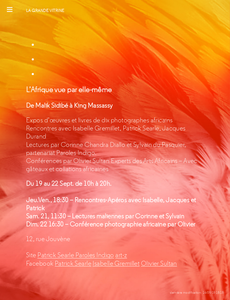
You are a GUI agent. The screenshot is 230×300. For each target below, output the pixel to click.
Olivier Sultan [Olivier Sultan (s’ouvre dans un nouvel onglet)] (159, 263)
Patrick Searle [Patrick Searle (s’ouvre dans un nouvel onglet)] (56, 255)
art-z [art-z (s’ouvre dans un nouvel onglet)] (121, 255)
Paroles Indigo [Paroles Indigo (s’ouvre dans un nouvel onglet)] (94, 255)
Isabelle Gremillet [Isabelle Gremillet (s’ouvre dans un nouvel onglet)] (116, 263)
